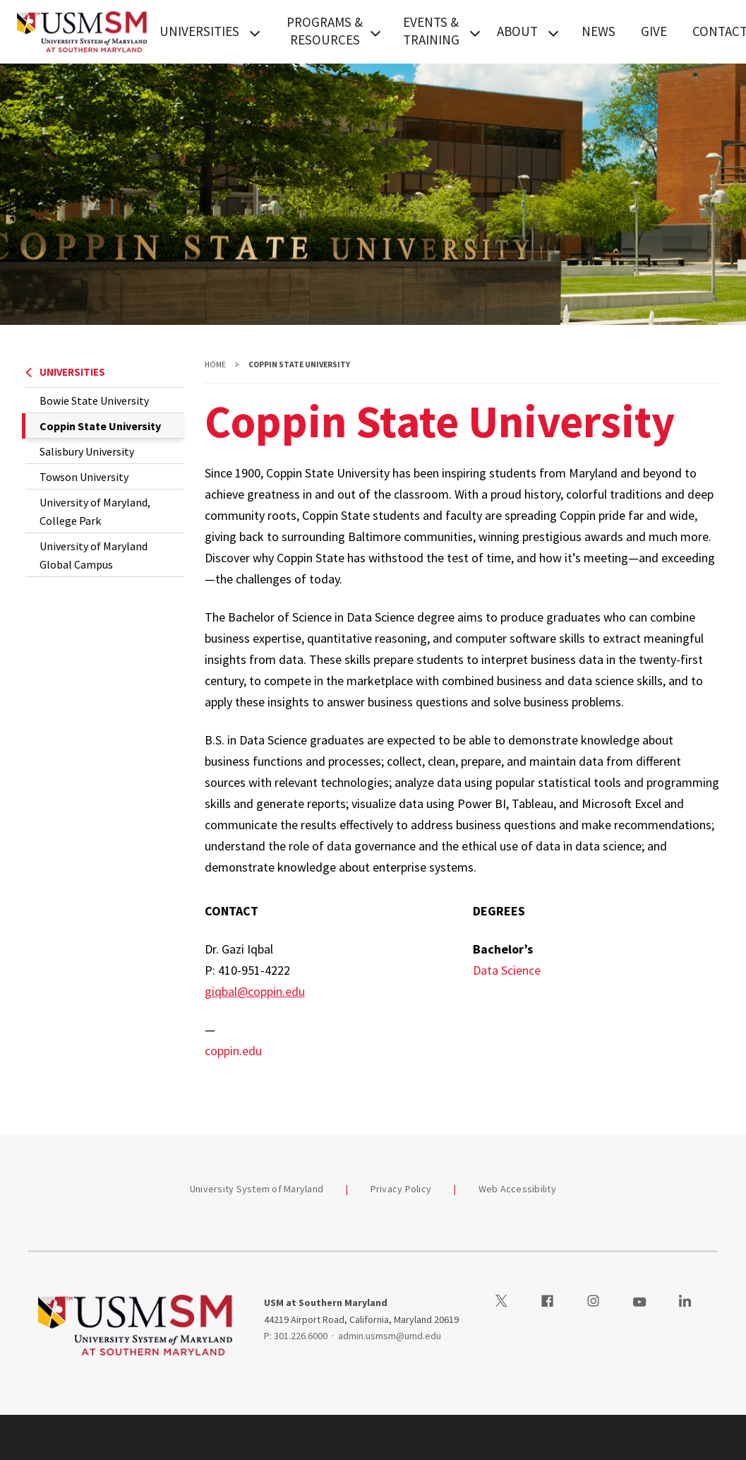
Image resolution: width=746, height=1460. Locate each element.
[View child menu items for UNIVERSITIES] (254, 31)
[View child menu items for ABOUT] (553, 31)
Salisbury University (87, 451)
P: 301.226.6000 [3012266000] (295, 1335)
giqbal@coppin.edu (255, 991)
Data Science (507, 970)
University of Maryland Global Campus (94, 555)
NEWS (598, 31)
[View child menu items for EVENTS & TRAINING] (475, 31)
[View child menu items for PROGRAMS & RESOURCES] (375, 31)
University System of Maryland (256, 1188)
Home (215, 364)
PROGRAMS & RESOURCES (325, 30)
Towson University (84, 477)
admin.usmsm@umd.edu (389, 1335)
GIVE (654, 31)
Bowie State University (94, 400)
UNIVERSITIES (199, 31)
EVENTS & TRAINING (431, 30)
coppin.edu (233, 1051)
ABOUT (517, 31)
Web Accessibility (517, 1188)
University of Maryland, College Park (95, 511)
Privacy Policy (401, 1188)
